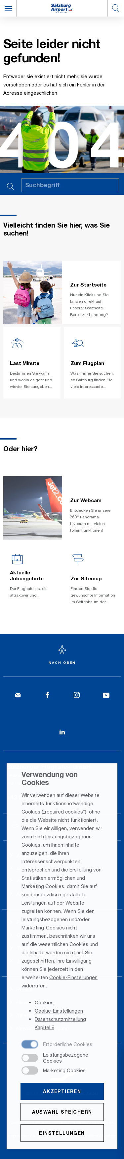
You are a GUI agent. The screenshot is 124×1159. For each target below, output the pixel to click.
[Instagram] (77, 695)
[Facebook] (47, 695)
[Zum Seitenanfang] (62, 655)
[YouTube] (106, 695)
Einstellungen (62, 1133)
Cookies (44, 1003)
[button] (8, 8)
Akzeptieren (62, 1092)
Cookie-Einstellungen (73, 978)
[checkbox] (56, 1045)
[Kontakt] (18, 695)
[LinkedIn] (62, 732)
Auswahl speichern (62, 1112)
